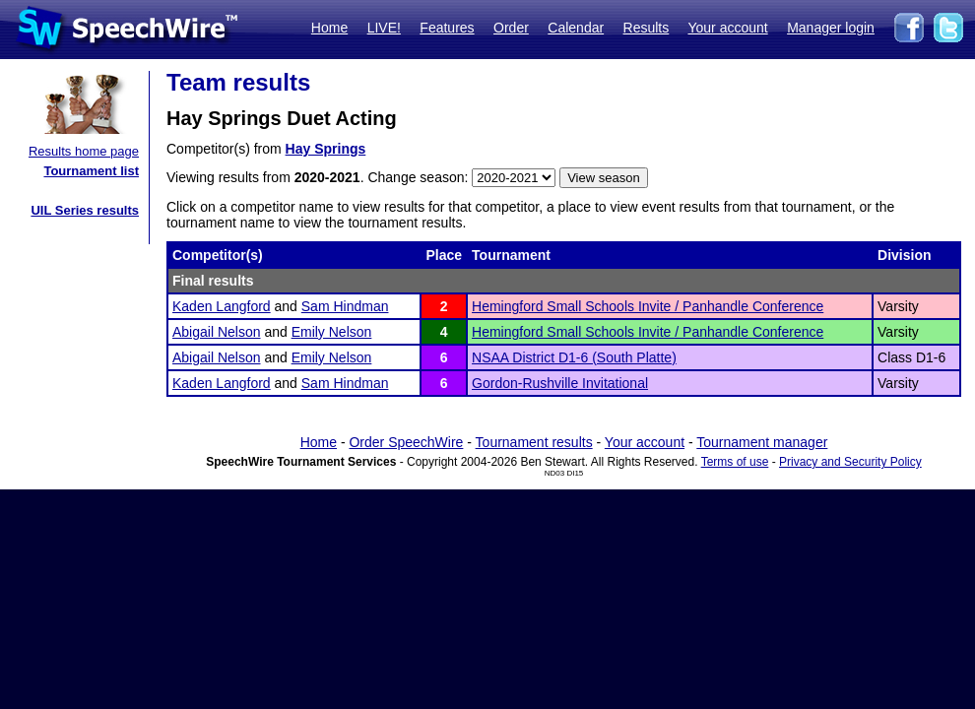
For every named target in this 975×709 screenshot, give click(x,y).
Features (447, 27)
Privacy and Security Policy (850, 462)
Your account (727, 27)
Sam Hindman (345, 306)
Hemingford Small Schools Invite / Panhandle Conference (647, 306)
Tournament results (534, 442)
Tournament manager (761, 442)
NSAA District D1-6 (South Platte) (574, 357)
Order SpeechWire (406, 442)
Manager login (831, 27)
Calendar (576, 27)
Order (511, 27)
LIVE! (384, 27)
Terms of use (735, 462)
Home (329, 27)
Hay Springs (326, 149)
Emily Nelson (332, 332)
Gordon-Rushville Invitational (560, 383)
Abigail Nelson (216, 332)
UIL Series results (85, 210)
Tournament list (91, 170)
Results (646, 27)
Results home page (84, 151)
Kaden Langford (221, 306)
